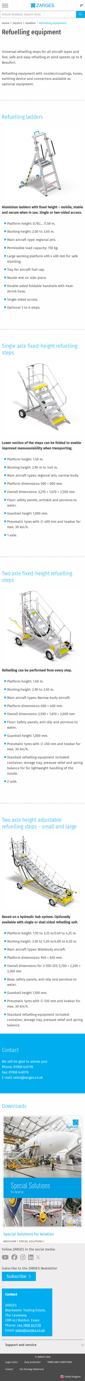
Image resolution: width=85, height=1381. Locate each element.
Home (5, 23)
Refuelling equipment (52, 23)
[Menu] (5, 6)
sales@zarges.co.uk (30, 1330)
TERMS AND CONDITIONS (59, 1362)
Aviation (30, 23)
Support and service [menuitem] (20, 1345)
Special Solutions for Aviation (28, 1234)
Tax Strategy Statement (32, 1369)
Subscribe (17, 1276)
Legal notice (11, 1362)
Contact (9, 1369)
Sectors (17, 23)
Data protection (32, 1362)
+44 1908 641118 (29, 1325)
